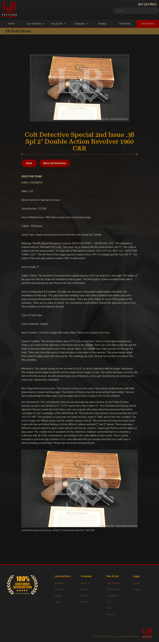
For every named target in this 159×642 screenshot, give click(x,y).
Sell (109, 601)
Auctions (59, 583)
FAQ (109, 608)
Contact (85, 601)
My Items (60, 589)
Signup (58, 595)
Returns (111, 614)
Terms (136, 583)
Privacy (137, 589)
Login (58, 601)
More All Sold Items (54, 163)
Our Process (113, 589)
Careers (85, 589)
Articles (85, 595)
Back (29, 163)
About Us (86, 583)
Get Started (113, 583)
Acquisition (113, 595)
